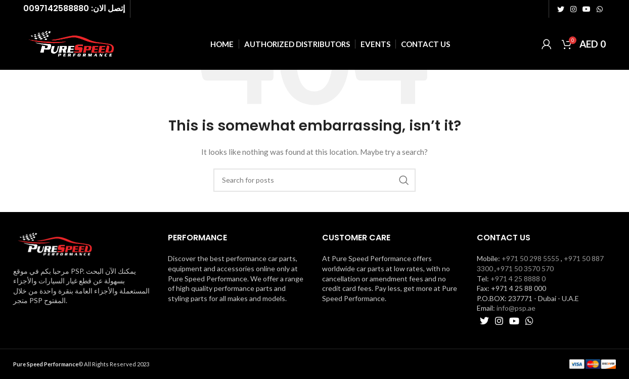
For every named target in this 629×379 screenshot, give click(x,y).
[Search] (314, 180)
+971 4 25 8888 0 (518, 278)
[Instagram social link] (573, 9)
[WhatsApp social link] (600, 9)
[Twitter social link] (560, 9)
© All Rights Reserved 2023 (81, 364)
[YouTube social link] (586, 9)
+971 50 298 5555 (530, 258)
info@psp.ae (516, 308)
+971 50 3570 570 (525, 268)
